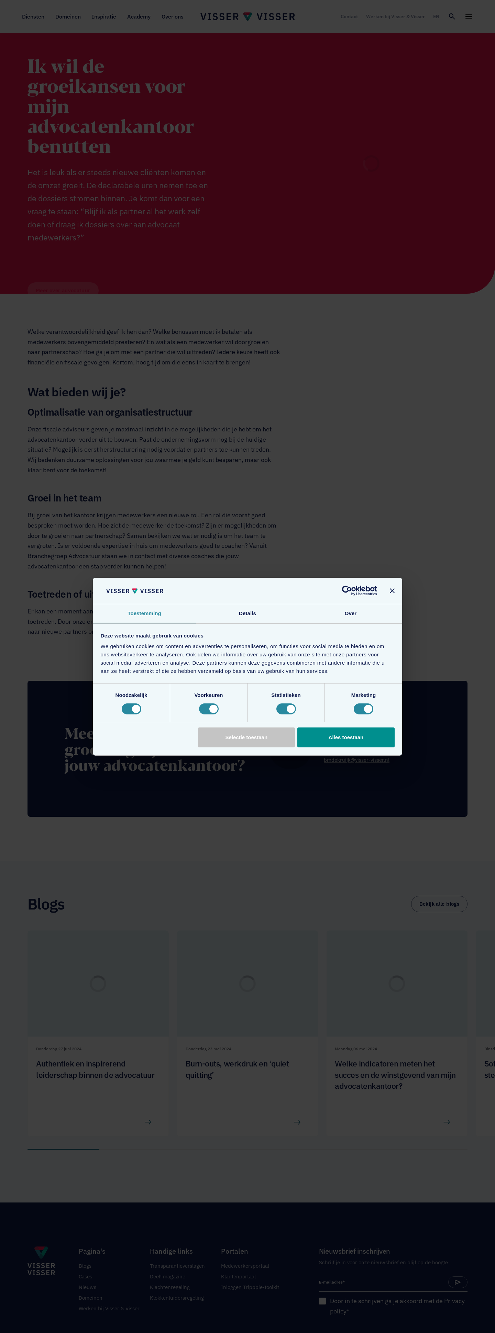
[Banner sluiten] (392, 590)
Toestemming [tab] (144, 613)
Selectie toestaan (247, 738)
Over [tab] (351, 613)
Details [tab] (247, 613)
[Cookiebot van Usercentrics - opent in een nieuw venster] (347, 590)
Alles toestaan (346, 738)
